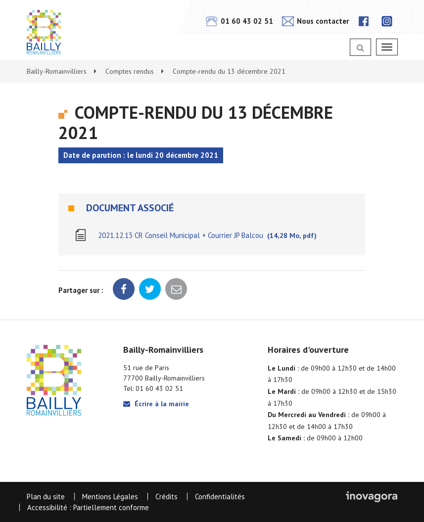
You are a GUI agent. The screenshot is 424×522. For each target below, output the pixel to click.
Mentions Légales (110, 496)
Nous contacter (315, 21)
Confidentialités (220, 496)
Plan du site (46, 496)
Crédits (166, 496)
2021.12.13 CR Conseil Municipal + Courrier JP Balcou (207, 235)
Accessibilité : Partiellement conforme (88, 507)
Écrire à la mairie (156, 403)
